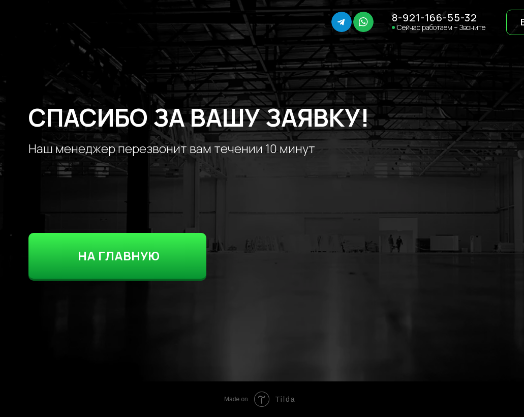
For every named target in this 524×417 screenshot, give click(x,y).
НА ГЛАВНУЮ (119, 255)
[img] (56, 22)
